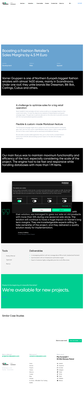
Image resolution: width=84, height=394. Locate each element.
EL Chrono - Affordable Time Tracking (38, 380)
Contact (31, 374)
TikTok (59, 374)
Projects (31, 367)
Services (31, 365)
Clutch (59, 376)
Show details (65, 206)
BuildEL (31, 382)
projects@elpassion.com (10, 356)
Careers (47, 3)
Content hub (54, 3)
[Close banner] (70, 183)
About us (61, 3)
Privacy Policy (4, 369)
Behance (60, 380)
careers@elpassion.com (37, 356)
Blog (30, 376)
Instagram (60, 370)
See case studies (75, 341)
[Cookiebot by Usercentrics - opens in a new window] (63, 183)
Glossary (31, 378)
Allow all (61, 210)
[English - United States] (70, 3)
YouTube (60, 368)
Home (30, 363)
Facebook (60, 365)
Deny (42, 210)
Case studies (40, 3)
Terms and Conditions (10, 369)
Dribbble (60, 378)
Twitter (59, 372)
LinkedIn (60, 363)
